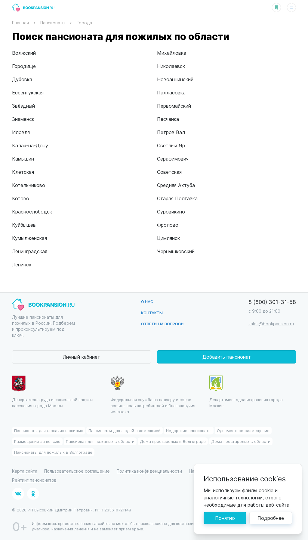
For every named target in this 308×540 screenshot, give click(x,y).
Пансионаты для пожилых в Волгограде (53, 452)
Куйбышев (24, 225)
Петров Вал (171, 132)
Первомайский (174, 106)
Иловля (21, 132)
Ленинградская (29, 251)
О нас (147, 301)
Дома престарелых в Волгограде (173, 441)
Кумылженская (29, 238)
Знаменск (23, 119)
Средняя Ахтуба (176, 185)
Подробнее (270, 518)
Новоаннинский (175, 79)
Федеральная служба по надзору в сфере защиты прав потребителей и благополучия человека (153, 395)
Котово (20, 198)
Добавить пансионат (226, 357)
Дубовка (22, 79)
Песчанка (168, 119)
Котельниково (28, 185)
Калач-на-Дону (30, 145)
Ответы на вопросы (162, 323)
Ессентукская (28, 92)
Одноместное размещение (243, 430)
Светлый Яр (171, 145)
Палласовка (171, 92)
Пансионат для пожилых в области (100, 441)
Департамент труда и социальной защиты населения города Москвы (52, 392)
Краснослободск (32, 211)
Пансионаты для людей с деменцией (124, 430)
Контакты (152, 312)
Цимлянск (168, 238)
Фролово (167, 225)
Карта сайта (24, 471)
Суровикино (171, 211)
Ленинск (21, 264)
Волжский (24, 53)
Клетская (23, 172)
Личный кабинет (81, 357)
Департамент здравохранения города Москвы (246, 392)
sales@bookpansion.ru (271, 324)
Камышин (23, 158)
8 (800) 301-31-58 (272, 301)
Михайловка (171, 53)
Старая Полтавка (177, 198)
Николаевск (171, 66)
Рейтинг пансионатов (34, 480)
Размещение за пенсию (37, 441)
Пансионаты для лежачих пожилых (48, 430)
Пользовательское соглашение (77, 471)
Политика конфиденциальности (149, 471)
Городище (24, 66)
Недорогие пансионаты (188, 430)
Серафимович (173, 158)
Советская (169, 172)
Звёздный (23, 106)
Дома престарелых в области (240, 441)
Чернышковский (176, 251)
